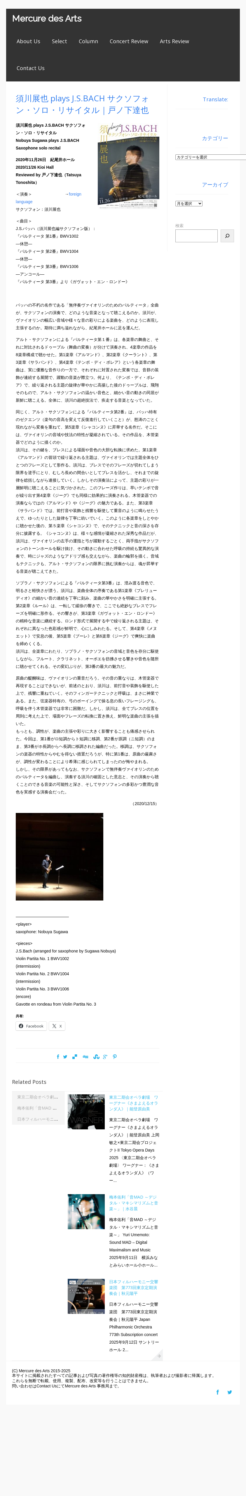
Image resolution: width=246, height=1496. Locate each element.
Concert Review (129, 41)
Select (59, 41)
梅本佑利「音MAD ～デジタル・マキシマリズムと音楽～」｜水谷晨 (133, 1202)
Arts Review (174, 41)
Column (88, 41)
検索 (179, 225)
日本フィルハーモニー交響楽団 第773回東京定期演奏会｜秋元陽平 (133, 1287)
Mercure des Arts (46, 18)
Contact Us (31, 68)
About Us (28, 41)
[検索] (227, 235)
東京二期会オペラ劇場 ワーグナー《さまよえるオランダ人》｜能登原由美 (133, 1103)
